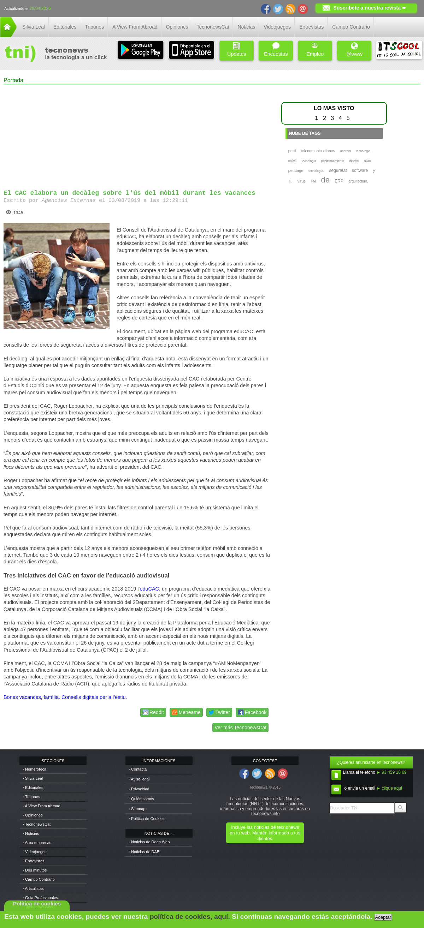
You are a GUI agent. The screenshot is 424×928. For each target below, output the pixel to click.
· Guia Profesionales (40, 898)
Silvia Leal (33, 27)
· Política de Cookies (146, 818)
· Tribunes (31, 797)
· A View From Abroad (41, 806)
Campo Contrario (351, 27)
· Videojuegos (34, 852)
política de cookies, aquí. (190, 916)
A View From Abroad (134, 27)
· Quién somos (141, 799)
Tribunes (94, 27)
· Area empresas (37, 842)
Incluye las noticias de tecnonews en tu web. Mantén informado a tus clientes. (265, 833)
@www (354, 49)
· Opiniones (33, 815)
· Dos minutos (35, 870)
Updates (236, 49)
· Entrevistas (34, 861)
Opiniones (177, 27)
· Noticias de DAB (144, 852)
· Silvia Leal (33, 778)
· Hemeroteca (34, 769)
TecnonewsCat (213, 27)
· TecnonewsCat (37, 824)
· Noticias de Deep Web (149, 842)
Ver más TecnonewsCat (240, 727)
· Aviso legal (139, 779)
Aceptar (383, 917)
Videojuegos (277, 27)
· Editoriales (33, 787)
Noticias (246, 27)
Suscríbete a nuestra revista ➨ (369, 8)
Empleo (315, 49)
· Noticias (31, 833)
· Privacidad (139, 789)
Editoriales (64, 27)
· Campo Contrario (39, 879)
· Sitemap (137, 809)
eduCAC (149, 589)
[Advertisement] (137, 133)
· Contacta (138, 769)
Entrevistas (311, 27)
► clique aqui (389, 788)
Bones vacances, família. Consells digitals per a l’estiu (65, 697)
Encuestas (276, 49)
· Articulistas (33, 888)
